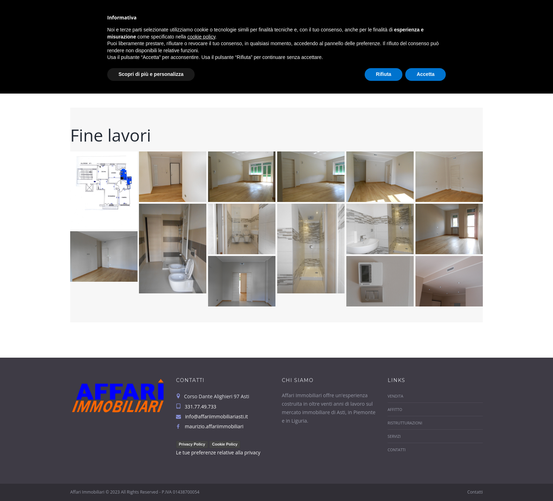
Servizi (435, 23)
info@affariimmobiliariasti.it (302, 7)
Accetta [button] (426, 481)
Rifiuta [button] (383, 481)
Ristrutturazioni (388, 23)
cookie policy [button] (201, 444)
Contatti (471, 23)
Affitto (340, 23)
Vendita (305, 23)
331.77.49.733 (463, 7)
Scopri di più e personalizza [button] (151, 481)
